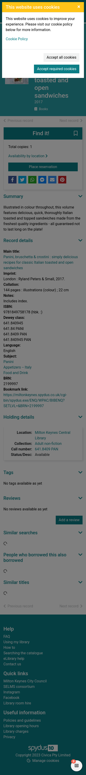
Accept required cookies (56, 69)
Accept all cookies (61, 57)
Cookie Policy (17, 39)
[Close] (79, 6)
